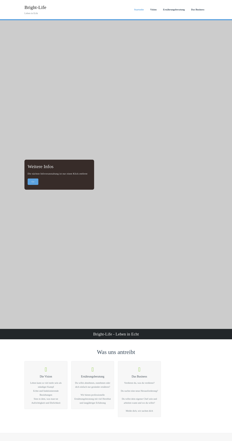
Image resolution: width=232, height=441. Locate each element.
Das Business (197, 9)
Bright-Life (35, 7)
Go (33, 181)
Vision (153, 9)
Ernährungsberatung (174, 9)
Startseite (139, 9)
